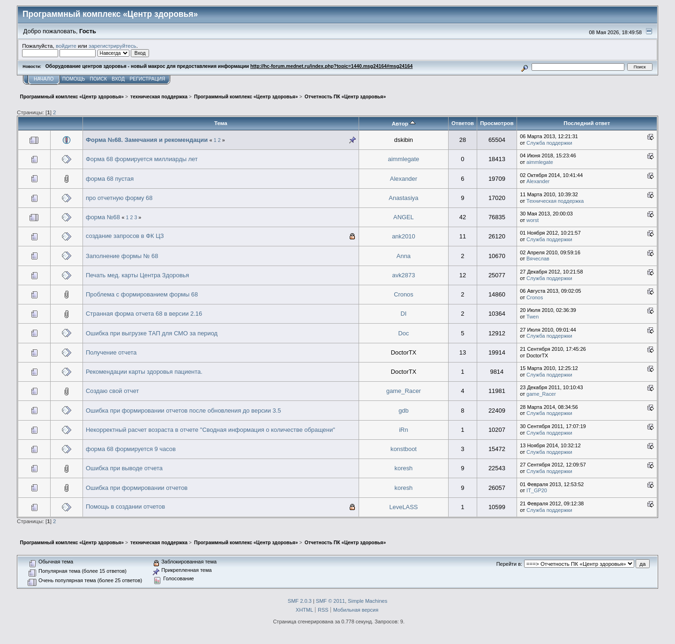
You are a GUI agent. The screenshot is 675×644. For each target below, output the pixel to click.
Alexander (403, 178)
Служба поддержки (549, 143)
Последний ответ (586, 123)
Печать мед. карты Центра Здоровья (137, 275)
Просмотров (496, 123)
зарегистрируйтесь (112, 46)
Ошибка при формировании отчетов (137, 487)
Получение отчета (111, 352)
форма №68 (103, 217)
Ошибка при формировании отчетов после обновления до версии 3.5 (183, 410)
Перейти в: (509, 564)
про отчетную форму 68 (119, 197)
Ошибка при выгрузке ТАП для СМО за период (152, 333)
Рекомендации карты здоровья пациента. (144, 371)
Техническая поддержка (555, 201)
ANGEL (403, 217)
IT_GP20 (536, 490)
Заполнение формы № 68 (122, 255)
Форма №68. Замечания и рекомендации (147, 139)
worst (532, 220)
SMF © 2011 (330, 601)
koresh (404, 468)
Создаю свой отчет (112, 390)
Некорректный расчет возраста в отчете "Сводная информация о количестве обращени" (210, 429)
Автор (403, 123)
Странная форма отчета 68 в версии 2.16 (144, 313)
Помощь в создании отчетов (125, 506)
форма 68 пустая (110, 178)
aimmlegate (404, 159)
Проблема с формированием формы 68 (142, 294)
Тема (220, 123)
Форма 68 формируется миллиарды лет (142, 159)
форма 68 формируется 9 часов (131, 448)
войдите (66, 46)
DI (403, 313)
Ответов (462, 123)
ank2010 (403, 236)
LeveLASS (403, 507)
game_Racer (403, 390)
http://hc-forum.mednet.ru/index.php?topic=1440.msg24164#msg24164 (331, 66)
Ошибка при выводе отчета (124, 468)
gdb (403, 410)
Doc (403, 333)
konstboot (403, 448)
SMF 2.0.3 (300, 601)
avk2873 (403, 275)
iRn (403, 429)
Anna (404, 255)
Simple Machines (367, 601)
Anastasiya (403, 197)
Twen (532, 316)
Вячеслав (537, 258)
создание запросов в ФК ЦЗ (125, 235)
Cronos (403, 294)
